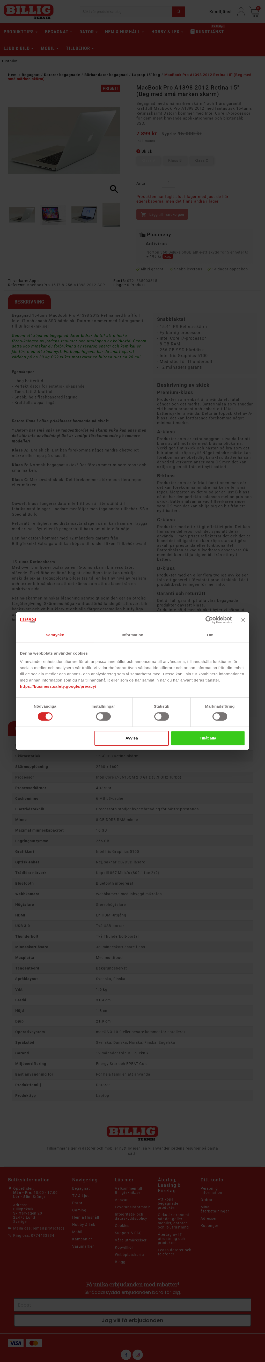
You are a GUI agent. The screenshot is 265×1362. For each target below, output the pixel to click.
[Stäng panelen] (243, 620)
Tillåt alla (208, 738)
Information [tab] (132, 635)
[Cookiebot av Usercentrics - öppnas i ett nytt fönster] (209, 620)
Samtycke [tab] (55, 635)
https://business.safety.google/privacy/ (58, 686)
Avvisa (132, 738)
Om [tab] (210, 635)
